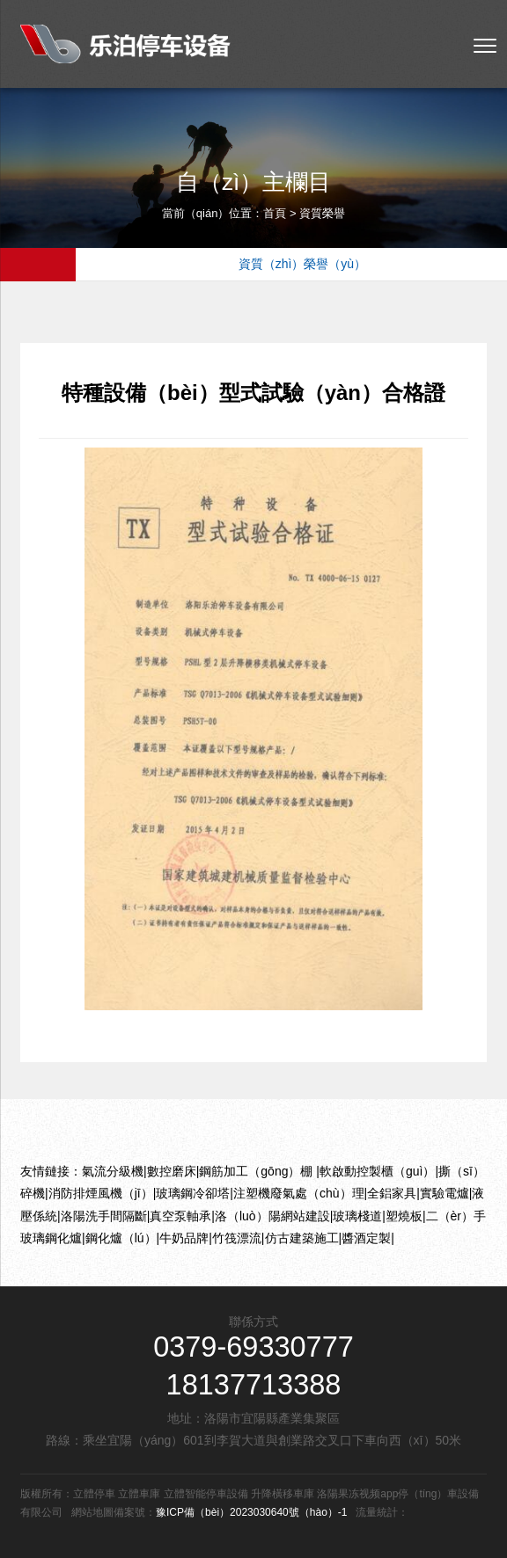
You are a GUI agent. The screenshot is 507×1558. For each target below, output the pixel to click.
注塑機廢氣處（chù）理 (298, 1193)
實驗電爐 (444, 1193)
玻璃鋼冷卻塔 (193, 1193)
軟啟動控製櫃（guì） (377, 1171)
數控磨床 (171, 1171)
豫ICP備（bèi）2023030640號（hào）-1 (251, 1512)
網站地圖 (92, 1512)
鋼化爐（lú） (121, 1238)
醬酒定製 (366, 1238)
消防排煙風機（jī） (100, 1193)
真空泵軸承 (180, 1216)
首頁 (274, 213)
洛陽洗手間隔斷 (104, 1216)
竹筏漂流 (236, 1238)
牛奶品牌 (184, 1238)
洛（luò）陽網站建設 (272, 1216)
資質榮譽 (322, 213)
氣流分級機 (112, 1171)
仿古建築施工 (302, 1238)
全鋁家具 (391, 1193)
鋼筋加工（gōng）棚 (257, 1171)
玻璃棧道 (357, 1216)
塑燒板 (404, 1216)
